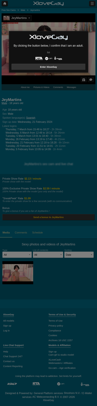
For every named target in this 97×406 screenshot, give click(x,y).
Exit (48, 52)
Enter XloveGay (48, 67)
